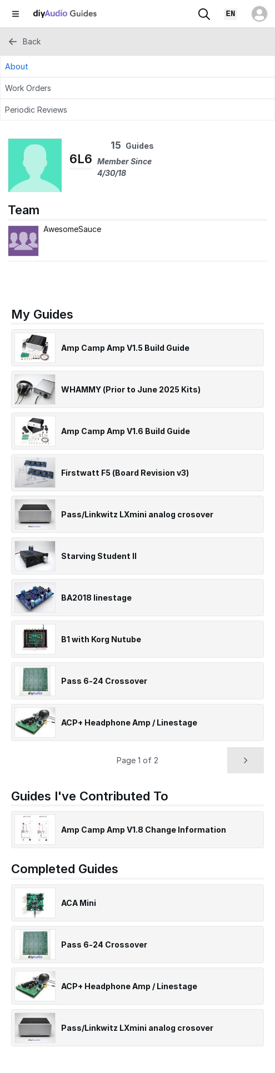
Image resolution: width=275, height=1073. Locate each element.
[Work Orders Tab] (137, 88)
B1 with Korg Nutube (101, 639)
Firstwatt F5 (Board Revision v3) (125, 472)
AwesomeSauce (72, 229)
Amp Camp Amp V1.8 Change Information (143, 829)
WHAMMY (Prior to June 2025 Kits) (131, 389)
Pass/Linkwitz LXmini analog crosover (137, 514)
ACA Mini (78, 903)
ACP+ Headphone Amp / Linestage (129, 722)
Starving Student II (99, 556)
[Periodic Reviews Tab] (137, 109)
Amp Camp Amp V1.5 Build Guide (125, 347)
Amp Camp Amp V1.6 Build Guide (125, 431)
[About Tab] (137, 66)
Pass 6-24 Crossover (104, 681)
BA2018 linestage (96, 597)
